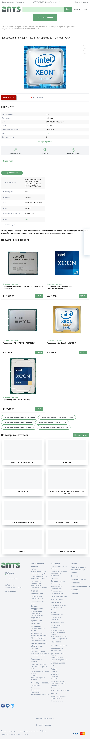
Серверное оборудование (23, 462)
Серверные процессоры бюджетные (19, 417)
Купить (39, 296)
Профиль (77, 9)
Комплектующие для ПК (23, 523)
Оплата (77, 2)
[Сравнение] (87, 245)
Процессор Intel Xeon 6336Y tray (16, 400)
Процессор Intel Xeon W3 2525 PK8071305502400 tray (59, 287)
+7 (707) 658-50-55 (39, 2)
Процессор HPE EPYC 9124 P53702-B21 (19, 343)
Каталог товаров (43, 17)
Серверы (23, 552)
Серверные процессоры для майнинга (57, 417)
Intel (47, 133)
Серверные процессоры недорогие (18, 427)
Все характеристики (45, 142)
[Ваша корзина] (87, 232)
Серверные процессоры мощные (52, 422)
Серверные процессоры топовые (54, 427)
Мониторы (23, 491)
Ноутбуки (67, 462)
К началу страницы (45, 725)
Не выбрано (9, 575)
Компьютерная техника (67, 523)
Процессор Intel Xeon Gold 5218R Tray (62, 343)
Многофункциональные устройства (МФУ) (67, 492)
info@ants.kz (51, 2)
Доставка (84, 9)
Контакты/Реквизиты (45, 719)
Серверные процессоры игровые (18, 422)
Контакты (84, 2)
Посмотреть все (81, 435)
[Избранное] (87, 239)
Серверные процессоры (10, 284)
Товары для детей (66, 552)
